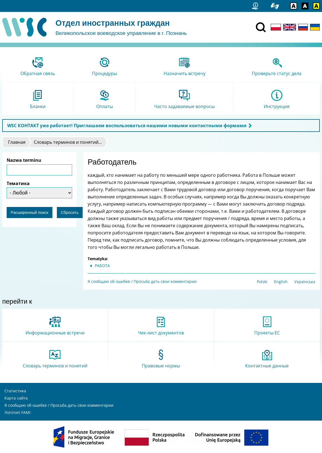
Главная (17, 142)
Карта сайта (16, 398)
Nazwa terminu (24, 160)
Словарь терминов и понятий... (68, 142)
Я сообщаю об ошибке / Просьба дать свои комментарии (142, 281)
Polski (262, 281)
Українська (304, 281)
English (281, 281)
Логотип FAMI (17, 412)
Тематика (18, 183)
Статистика (15, 390)
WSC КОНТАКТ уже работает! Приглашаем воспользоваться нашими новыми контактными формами (127, 125)
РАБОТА (102, 265)
